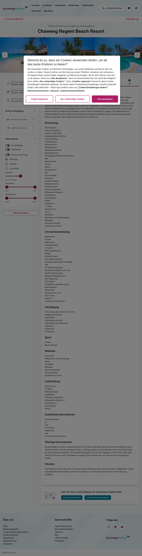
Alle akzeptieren (105, 99)
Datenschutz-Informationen (38, 91)
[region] (72, 80)
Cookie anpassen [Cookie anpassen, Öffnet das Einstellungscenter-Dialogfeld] (39, 99)
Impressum (54, 91)
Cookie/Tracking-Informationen (72, 91)
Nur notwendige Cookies (73, 99)
